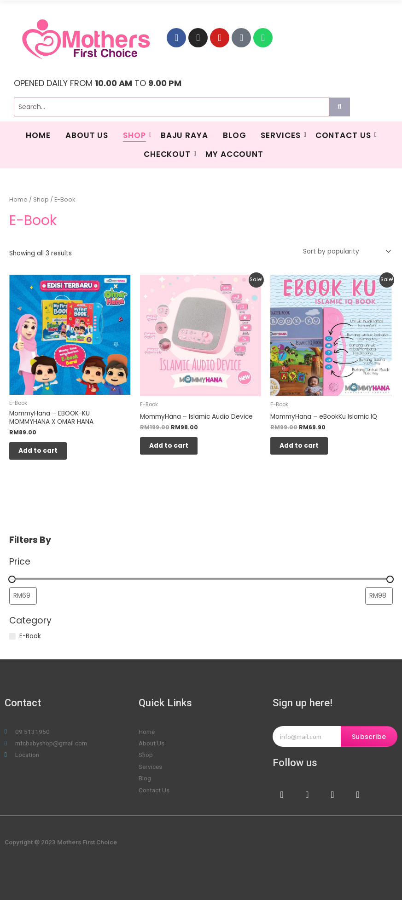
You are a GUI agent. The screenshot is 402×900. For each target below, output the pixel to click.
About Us (86, 135)
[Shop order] (345, 251)
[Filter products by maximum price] (379, 596)
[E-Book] (12, 636)
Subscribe (369, 736)
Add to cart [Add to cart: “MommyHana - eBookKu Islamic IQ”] (299, 445)
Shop (135, 135)
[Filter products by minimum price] (23, 596)
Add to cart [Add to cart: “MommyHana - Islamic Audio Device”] (168, 445)
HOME (38, 135)
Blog (234, 135)
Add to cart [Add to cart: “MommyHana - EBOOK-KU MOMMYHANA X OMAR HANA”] (38, 450)
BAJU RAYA (184, 135)
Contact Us (344, 135)
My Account (234, 154)
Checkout (168, 154)
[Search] (171, 107)
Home (18, 199)
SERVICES (282, 135)
